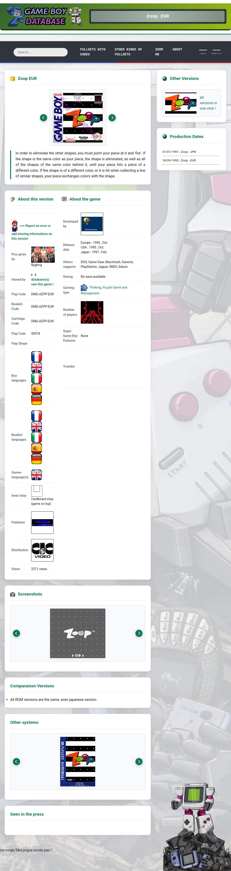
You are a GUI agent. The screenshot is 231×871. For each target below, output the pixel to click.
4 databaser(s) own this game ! (42, 279)
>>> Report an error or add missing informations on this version (32, 232)
